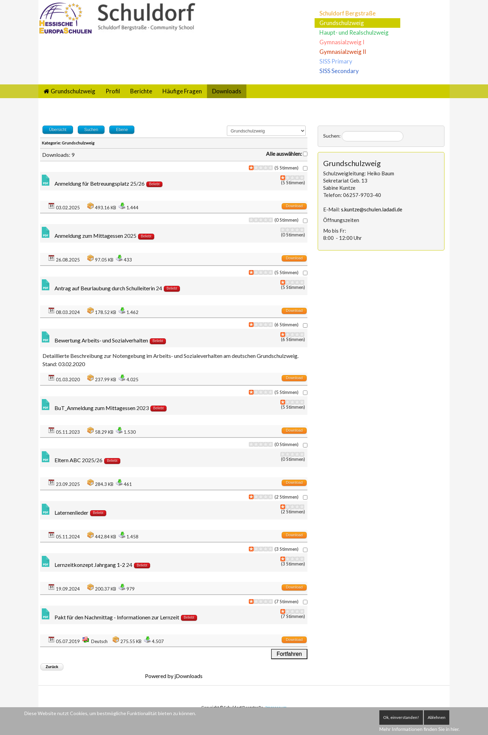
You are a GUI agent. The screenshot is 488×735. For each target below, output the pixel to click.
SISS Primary (335, 61)
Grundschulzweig (341, 22)
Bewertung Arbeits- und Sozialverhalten (101, 340)
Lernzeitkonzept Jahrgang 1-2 (89, 564)
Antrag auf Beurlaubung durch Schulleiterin (104, 288)
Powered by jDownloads (174, 676)
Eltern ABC (67, 460)
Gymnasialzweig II (342, 51)
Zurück (52, 667)
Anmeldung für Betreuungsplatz (91, 183)
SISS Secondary (339, 70)
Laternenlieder (71, 512)
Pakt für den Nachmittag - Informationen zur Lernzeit (116, 617)
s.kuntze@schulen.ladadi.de (371, 209)
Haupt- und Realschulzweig (354, 32)
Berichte (141, 91)
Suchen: (332, 136)
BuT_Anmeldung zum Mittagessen (94, 408)
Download (294, 206)
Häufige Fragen (182, 91)
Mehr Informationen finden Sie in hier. (419, 729)
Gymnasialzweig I (341, 42)
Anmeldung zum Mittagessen (89, 235)
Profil (113, 91)
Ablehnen (437, 717)
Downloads (226, 91)
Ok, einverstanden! (401, 717)
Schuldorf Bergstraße (347, 13)
